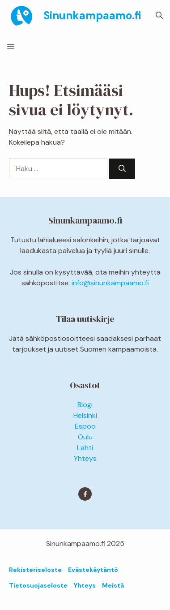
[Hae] (122, 169)
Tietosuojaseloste (38, 585)
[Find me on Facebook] (85, 494)
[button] (159, 15)
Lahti (85, 447)
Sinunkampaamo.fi (92, 15)
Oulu (85, 437)
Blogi (85, 404)
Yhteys (85, 458)
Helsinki (85, 415)
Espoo (85, 426)
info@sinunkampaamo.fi (110, 283)
